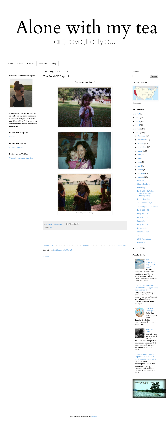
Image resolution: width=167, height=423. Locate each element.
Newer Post (48, 246)
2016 (137, 121)
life (51, 227)
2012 (137, 248)
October (141, 143)
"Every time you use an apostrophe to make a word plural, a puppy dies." (146, 357)
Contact (30, 63)
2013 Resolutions (144, 239)
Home (10, 63)
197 (138, 235)
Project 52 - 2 (142, 217)
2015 (137, 125)
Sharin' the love (143, 184)
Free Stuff (43, 63)
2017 (137, 118)
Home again (142, 228)
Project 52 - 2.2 (143, 210)
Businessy (141, 188)
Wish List (140, 180)
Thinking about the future (147, 207)
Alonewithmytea (16, 147)
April (140, 166)
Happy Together (143, 199)
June (140, 158)
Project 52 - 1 (142, 225)
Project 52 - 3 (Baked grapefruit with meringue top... (145, 193)
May (139, 162)
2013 (137, 133)
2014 (137, 129)
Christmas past (143, 232)
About (20, 63)
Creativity (141, 221)
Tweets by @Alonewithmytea (21, 158)
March (140, 170)
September (142, 147)
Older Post (122, 246)
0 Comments (58, 224)
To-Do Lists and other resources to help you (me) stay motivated (146, 288)
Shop (54, 63)
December (142, 136)
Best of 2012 (142, 243)
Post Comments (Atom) (62, 250)
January (141, 177)
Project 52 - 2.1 (143, 214)
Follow (46, 257)
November (142, 140)
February (141, 173)
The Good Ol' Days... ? (145, 203)
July (139, 155)
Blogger (94, 416)
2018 (137, 114)
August (140, 151)
